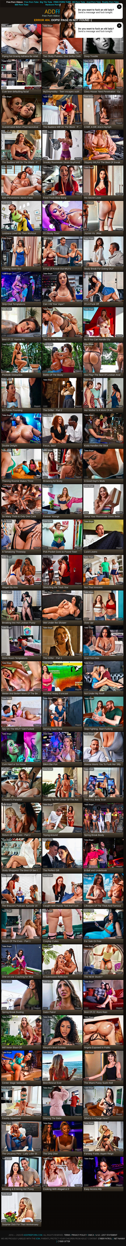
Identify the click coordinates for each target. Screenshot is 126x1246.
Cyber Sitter (64, 1241)
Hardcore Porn (52, 5)
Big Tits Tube (46, 2)
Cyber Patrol (105, 1238)
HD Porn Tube (78, 2)
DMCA (91, 1235)
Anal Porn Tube (93, 2)
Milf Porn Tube (21, 5)
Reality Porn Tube (110, 2)
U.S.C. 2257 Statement (106, 1235)
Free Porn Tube (31, 2)
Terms (67, 1235)
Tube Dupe (6, 26)
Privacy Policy (79, 1235)
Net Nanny (119, 1238)
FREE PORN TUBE (62, 2)
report (37, 52)
